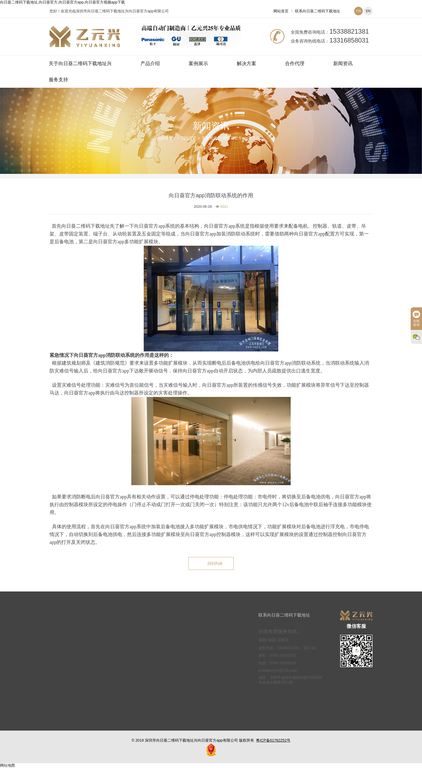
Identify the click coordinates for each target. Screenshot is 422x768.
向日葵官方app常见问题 (243, 138)
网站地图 (7, 765)
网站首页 (281, 11)
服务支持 (58, 79)
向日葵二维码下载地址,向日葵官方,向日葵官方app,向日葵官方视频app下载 (62, 2)
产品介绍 (150, 63)
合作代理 (294, 63)
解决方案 (246, 63)
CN (358, 11)
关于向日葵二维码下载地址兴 (80, 63)
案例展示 (198, 63)
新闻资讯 (343, 63)
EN (368, 11)
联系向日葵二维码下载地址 (317, 11)
